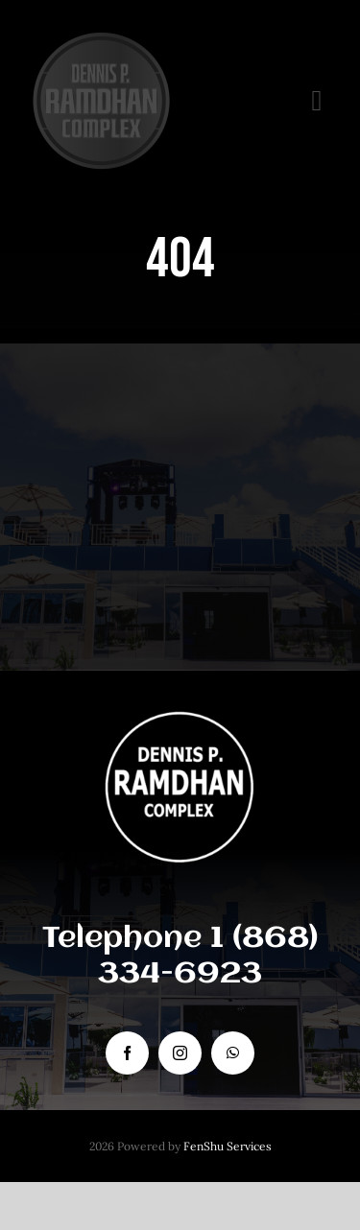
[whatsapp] (232, 1053)
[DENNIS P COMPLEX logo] (101, 37)
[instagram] (180, 1053)
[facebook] (127, 1053)
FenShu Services (227, 1146)
